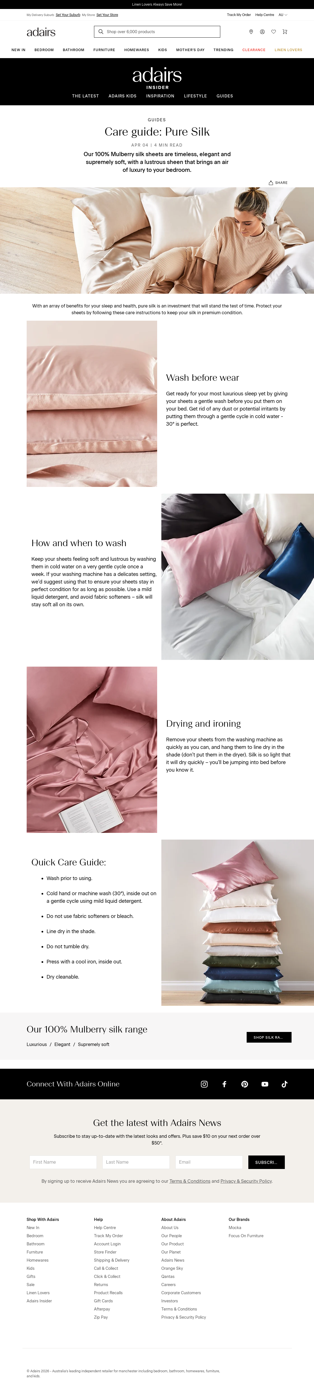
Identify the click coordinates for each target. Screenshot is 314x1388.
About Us (169, 1227)
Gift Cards (103, 1301)
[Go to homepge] (41, 31)
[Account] (262, 31)
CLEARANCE (254, 50)
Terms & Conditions (189, 1181)
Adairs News (172, 1260)
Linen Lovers (288, 50)
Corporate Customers (181, 1293)
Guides (225, 96)
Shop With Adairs (43, 1219)
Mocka (235, 1227)
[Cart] (285, 31)
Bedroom (44, 50)
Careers (168, 1284)
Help (98, 1219)
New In (19, 50)
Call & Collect (106, 1268)
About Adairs (173, 1219)
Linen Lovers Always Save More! (157, 4)
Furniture (104, 50)
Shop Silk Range (271, 1038)
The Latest (85, 96)
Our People (171, 1236)
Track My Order (239, 15)
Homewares (136, 50)
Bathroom (73, 50)
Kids (162, 50)
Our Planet (171, 1252)
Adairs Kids (123, 96)
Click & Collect (107, 1276)
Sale (31, 1284)
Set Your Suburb (68, 15)
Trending (223, 50)
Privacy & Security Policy (246, 1181)
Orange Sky (172, 1268)
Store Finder (105, 1252)
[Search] (102, 32)
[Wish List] (273, 31)
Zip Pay (101, 1317)
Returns (101, 1284)
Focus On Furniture (246, 1236)
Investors (169, 1301)
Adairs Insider (39, 1301)
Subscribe (267, 1162)
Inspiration (160, 96)
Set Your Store (107, 15)
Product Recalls (108, 1293)
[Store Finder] (251, 31)
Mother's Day (190, 50)
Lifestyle (195, 96)
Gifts (31, 1276)
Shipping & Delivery (111, 1260)
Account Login (107, 1244)
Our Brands (239, 1219)
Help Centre (264, 15)
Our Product (172, 1244)
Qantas (168, 1276)
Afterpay (102, 1309)
